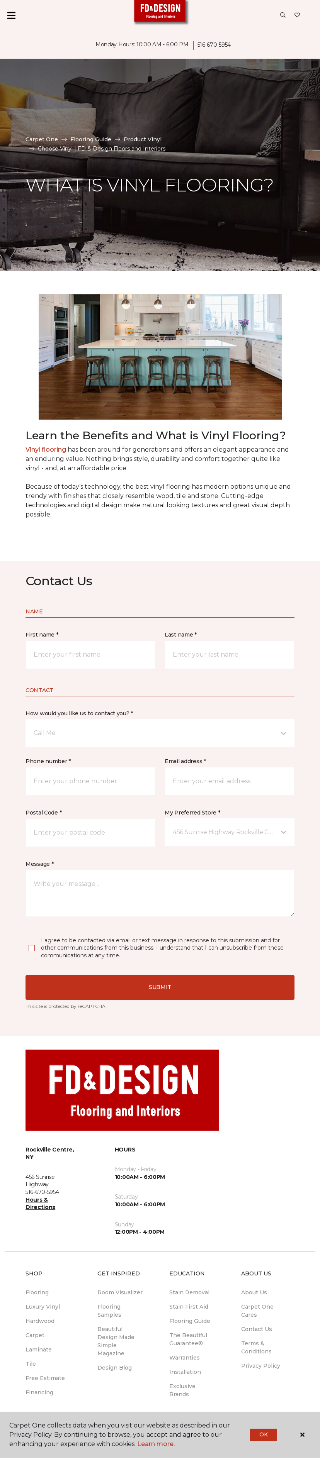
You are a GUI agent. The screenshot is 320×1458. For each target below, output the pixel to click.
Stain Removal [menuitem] (189, 1292)
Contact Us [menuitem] (256, 1329)
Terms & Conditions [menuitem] (256, 1347)
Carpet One (42, 139)
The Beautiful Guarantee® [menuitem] (188, 1339)
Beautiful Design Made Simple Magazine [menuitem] (115, 1341)
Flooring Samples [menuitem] (109, 1310)
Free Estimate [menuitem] (45, 1378)
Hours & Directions (40, 1203)
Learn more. (156, 1444)
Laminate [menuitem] (39, 1349)
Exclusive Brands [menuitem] (182, 1390)
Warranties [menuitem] (184, 1357)
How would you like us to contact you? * (79, 713)
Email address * (185, 761)
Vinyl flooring (46, 449)
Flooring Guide (90, 139)
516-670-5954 (214, 44)
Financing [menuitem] (39, 1392)
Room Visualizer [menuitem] (120, 1292)
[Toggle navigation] (11, 15)
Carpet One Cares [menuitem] (257, 1310)
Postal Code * (43, 812)
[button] (283, 15)
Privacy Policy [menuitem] (260, 1365)
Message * (39, 864)
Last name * (181, 634)
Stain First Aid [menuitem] (188, 1306)
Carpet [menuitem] (35, 1335)
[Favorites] (297, 15)
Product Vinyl (143, 139)
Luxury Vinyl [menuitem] (43, 1306)
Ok (263, 1434)
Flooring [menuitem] (37, 1292)
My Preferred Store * (192, 812)
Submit (160, 987)
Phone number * (48, 761)
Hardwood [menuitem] (40, 1320)
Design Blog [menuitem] (114, 1367)
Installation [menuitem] (185, 1371)
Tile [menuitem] (31, 1363)
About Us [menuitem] (254, 1292)
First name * (42, 634)
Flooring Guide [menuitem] (189, 1320)
